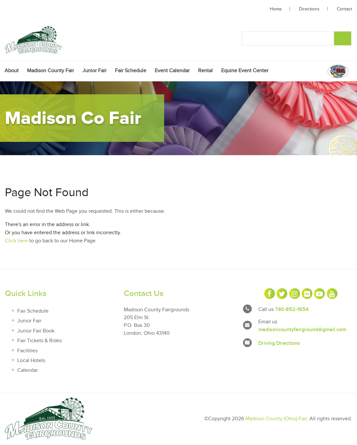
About (12, 71)
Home (276, 9)
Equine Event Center (244, 71)
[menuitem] (11, 71)
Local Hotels (31, 361)
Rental (205, 71)
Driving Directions (279, 344)
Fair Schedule (130, 71)
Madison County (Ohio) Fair (276, 420)
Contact (344, 9)
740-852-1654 (291, 310)
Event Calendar (172, 71)
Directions (309, 9)
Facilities (27, 351)
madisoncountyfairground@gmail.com (302, 330)
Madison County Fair (50, 71)
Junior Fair (94, 71)
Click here (16, 242)
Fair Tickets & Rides (39, 342)
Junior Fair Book (35, 332)
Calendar (27, 371)
